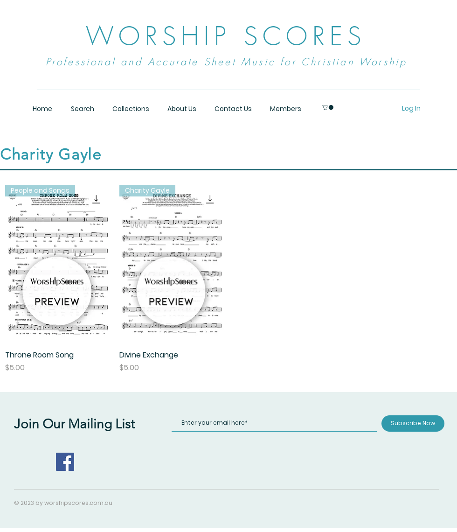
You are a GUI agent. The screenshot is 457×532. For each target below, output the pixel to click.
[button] (327, 107)
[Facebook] (65, 462)
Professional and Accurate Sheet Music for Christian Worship (227, 62)
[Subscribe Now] (412, 423)
